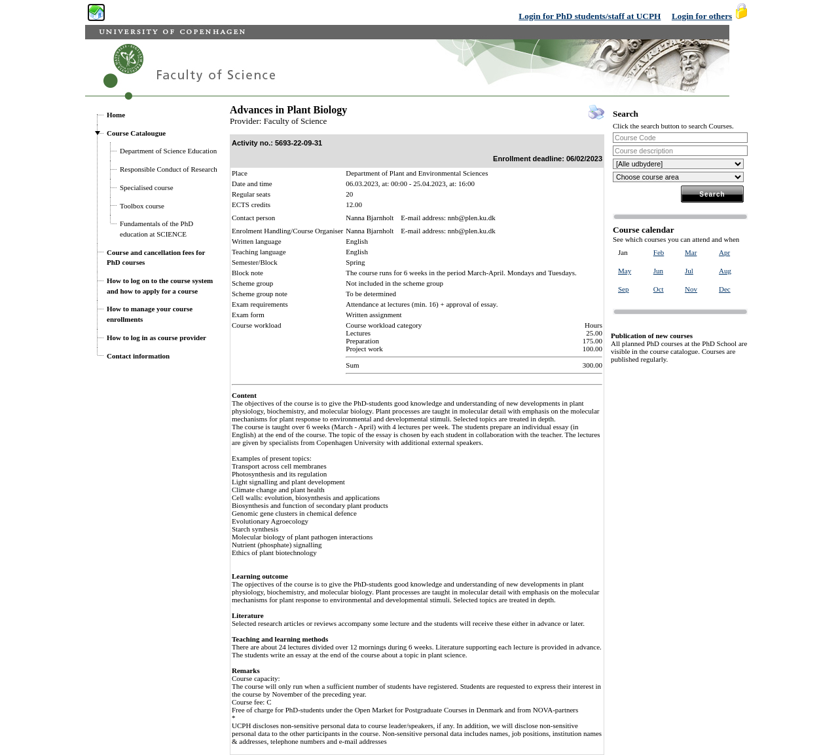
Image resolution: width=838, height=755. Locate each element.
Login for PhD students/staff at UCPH (590, 16)
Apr (724, 252)
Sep (623, 289)
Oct (658, 289)
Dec (725, 289)
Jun (658, 271)
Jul (689, 271)
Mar (691, 252)
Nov (691, 289)
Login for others (702, 16)
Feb (659, 252)
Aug (725, 271)
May (624, 271)
